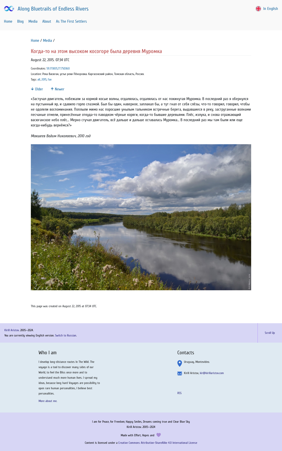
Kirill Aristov (11, 330)
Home (8, 21)
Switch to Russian (65, 335)
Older (37, 89)
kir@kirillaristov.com (212, 373)
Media (32, 21)
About (46, 21)
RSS (179, 393)
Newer (57, 89)
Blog (20, 21)
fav (50, 79)
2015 (43, 79)
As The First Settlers (71, 21)
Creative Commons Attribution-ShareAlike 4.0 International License (157, 443)
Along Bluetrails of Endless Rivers (46, 8)
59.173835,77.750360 (58, 68)
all (38, 79)
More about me (48, 401)
